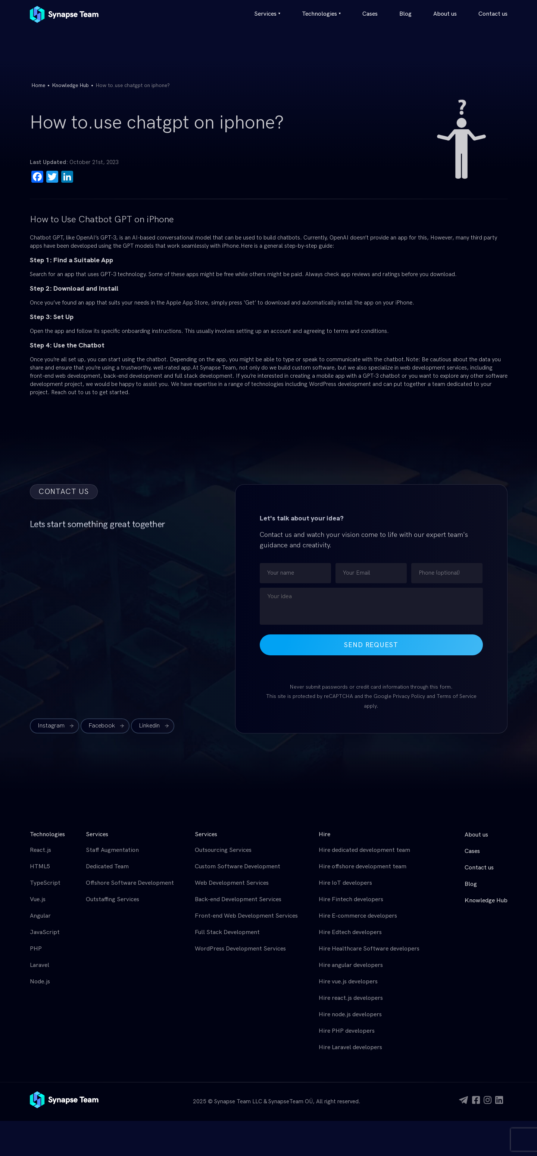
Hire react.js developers (351, 998)
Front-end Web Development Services (246, 915)
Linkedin (149, 725)
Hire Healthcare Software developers (369, 948)
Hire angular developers (351, 965)
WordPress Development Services (240, 948)
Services (267, 14)
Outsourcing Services (223, 850)
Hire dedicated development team (364, 850)
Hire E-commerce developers (358, 915)
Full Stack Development (227, 932)
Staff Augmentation (112, 850)
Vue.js (38, 899)
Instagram (51, 725)
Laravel (39, 965)
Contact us (493, 14)
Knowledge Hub (70, 85)
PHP (36, 948)
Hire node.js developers (350, 1014)
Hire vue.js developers (348, 981)
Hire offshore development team (362, 866)
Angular (40, 915)
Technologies (321, 14)
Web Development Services (232, 883)
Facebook (101, 725)
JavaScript (45, 932)
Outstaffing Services (112, 899)
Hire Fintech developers (351, 899)
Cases (370, 14)
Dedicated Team (107, 866)
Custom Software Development (237, 866)
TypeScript (45, 883)
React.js (40, 850)
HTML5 (40, 866)
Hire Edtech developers (350, 932)
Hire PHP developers (347, 1031)
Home (38, 85)
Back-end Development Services (238, 899)
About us (445, 14)
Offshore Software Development (130, 883)
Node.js (40, 981)
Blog (405, 14)
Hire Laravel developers (350, 1047)
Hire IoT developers (345, 883)
